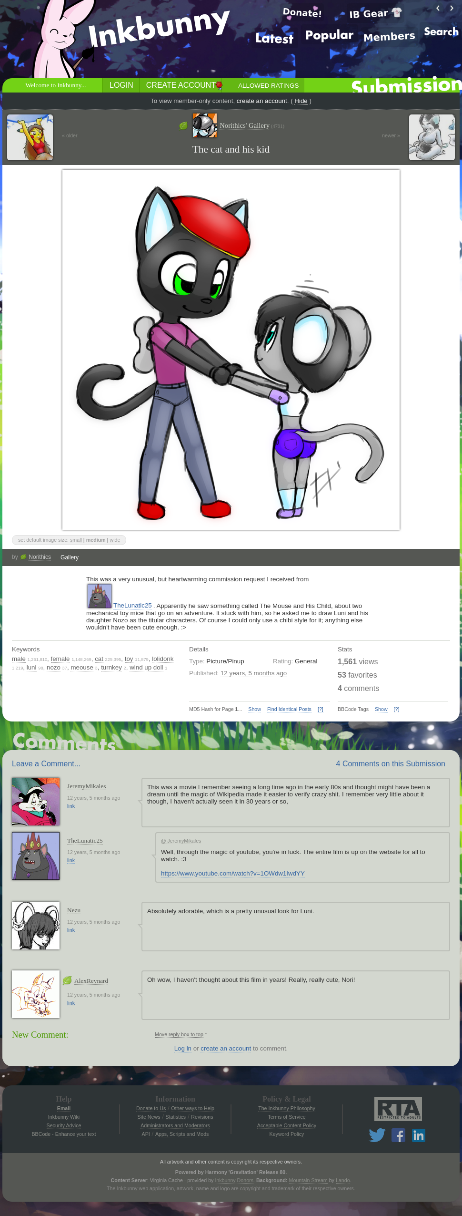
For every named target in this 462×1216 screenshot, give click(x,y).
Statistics (176, 1117)
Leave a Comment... (46, 764)
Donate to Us (151, 1108)
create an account (262, 100)
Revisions (202, 1117)
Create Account (181, 85)
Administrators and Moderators (175, 1125)
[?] (320, 709)
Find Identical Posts (289, 709)
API (146, 1134)
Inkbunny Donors (234, 1180)
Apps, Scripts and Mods (182, 1134)
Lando (343, 1180)
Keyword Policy (287, 1134)
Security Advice (64, 1125)
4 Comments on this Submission (390, 764)
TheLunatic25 (132, 605)
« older (70, 135)
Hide (300, 100)
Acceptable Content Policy (286, 1125)
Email (63, 1108)
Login (121, 85)
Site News (148, 1117)
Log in (182, 1048)
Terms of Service (286, 1117)
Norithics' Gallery (252, 126)
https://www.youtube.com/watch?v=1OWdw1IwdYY (233, 873)
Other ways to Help (192, 1108)
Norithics (40, 557)
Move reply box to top (179, 1034)
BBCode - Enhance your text (63, 1134)
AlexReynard (91, 980)
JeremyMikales (86, 786)
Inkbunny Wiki (64, 1117)
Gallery (69, 557)
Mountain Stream (308, 1180)
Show (254, 709)
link (71, 806)
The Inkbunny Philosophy (286, 1108)
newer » (391, 135)
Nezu (73, 910)
